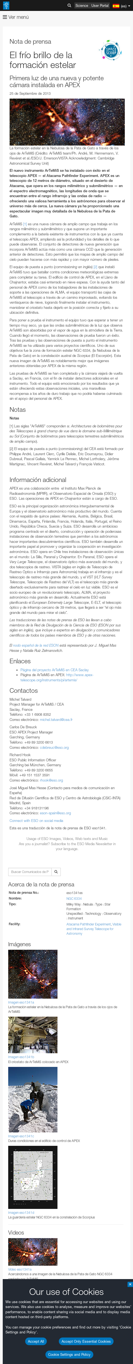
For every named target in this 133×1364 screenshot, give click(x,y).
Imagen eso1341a (21, 1002)
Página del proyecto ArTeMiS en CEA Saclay (55, 670)
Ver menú (16, 17)
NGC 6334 (74, 898)
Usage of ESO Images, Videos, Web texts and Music (67, 838)
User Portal (100, 5)
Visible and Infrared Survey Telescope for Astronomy (93, 929)
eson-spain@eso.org (55, 813)
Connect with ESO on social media (36, 820)
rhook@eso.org (51, 780)
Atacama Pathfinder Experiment (88, 924)
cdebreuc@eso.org (54, 747)
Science (82, 5)
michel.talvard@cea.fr (56, 719)
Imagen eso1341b (21, 1057)
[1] (25, 224)
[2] (95, 267)
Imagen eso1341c (21, 1136)
